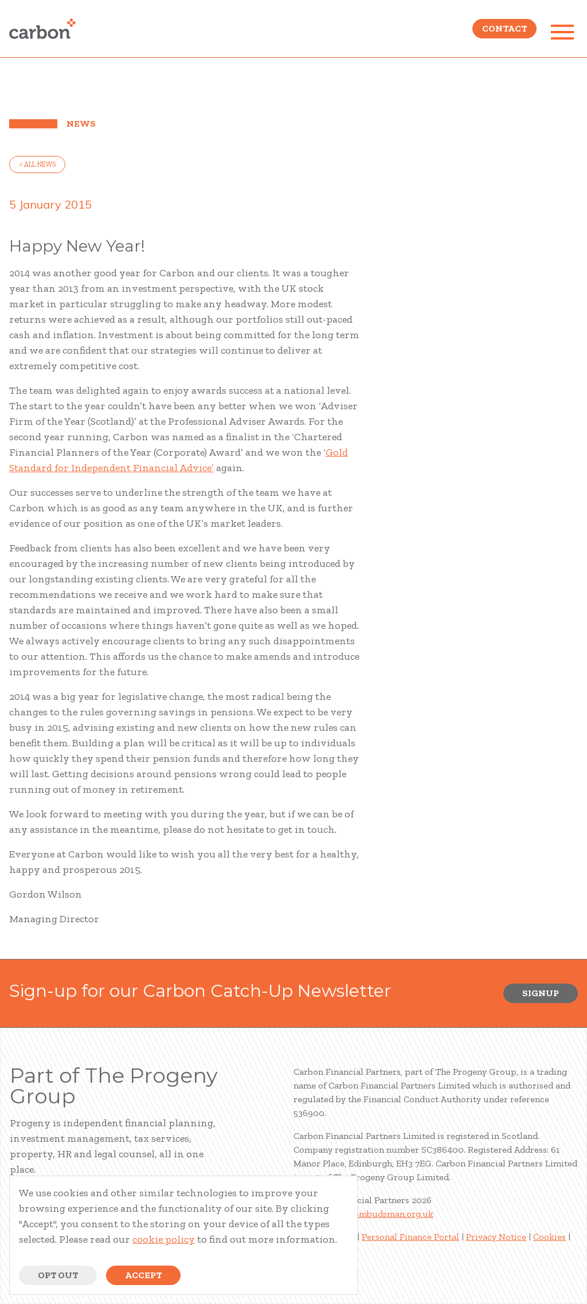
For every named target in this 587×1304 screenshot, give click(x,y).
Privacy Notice (496, 1236)
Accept (143, 1275)
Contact (504, 31)
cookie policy (163, 1239)
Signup (540, 993)
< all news (37, 164)
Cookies (549, 1236)
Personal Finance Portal (410, 1236)
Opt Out (58, 1275)
